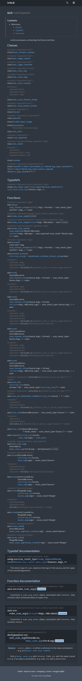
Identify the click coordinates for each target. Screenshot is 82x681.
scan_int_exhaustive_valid (24, 396)
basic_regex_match (21, 58)
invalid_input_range (22, 121)
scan (14, 272)
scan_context (31, 531)
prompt (15, 242)
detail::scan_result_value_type (31, 562)
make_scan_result (20, 228)
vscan (14, 455)
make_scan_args (20, 216)
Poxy (49, 676)
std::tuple (32, 222)
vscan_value (17, 526)
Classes (18, 27)
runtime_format (19, 253)
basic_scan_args (20, 77)
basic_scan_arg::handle (38, 650)
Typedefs (19, 30)
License (49, 671)
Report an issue (29, 671)
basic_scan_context (21, 83)
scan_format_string (18, 207)
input (14, 204)
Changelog (41, 671)
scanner (16, 160)
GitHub (20, 671)
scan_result (17, 143)
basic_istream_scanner (24, 52)
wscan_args (23, 495)
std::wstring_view (25, 493)
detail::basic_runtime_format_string (45, 256)
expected (16, 118)
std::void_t (24, 323)
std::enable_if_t (27, 267)
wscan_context (32, 542)
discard (16, 112)
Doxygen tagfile (58, 671)
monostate (18, 125)
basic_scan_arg (19, 70)
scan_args (23, 437)
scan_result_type (20, 187)
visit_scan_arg (18, 444)
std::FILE (33, 207)
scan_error (17, 131)
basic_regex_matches (22, 64)
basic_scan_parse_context (24, 105)
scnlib (11, 2)
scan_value (17, 412)
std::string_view (16, 256)
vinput (15, 435)
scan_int (16, 382)
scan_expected (20, 137)
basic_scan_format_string (24, 99)
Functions (19, 33)
